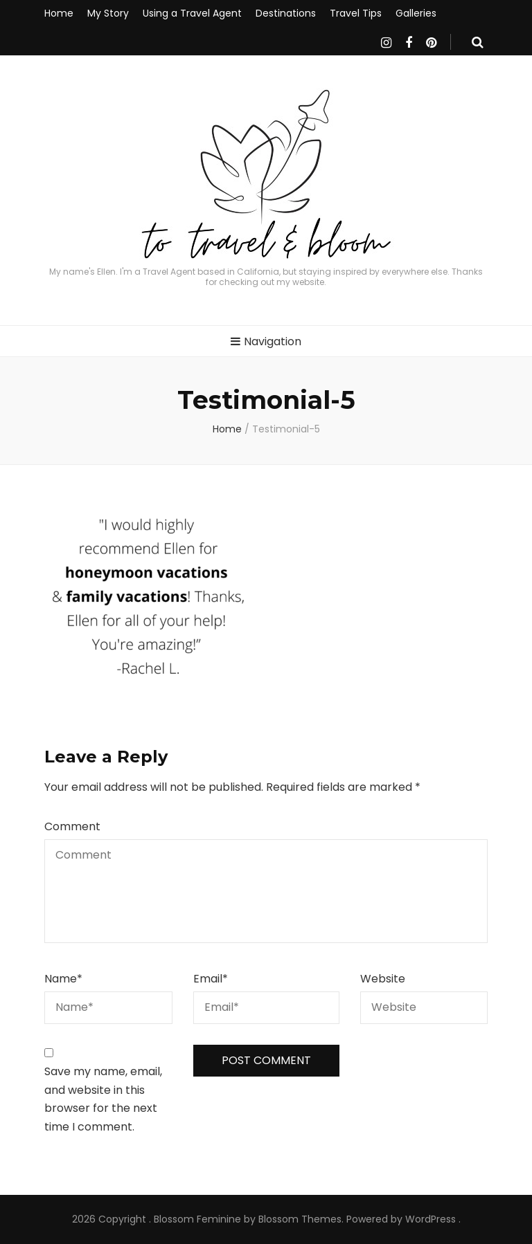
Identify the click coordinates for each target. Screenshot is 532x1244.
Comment (72, 826)
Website (382, 979)
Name (63, 979)
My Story (108, 13)
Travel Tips (356, 13)
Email (210, 979)
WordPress (430, 1219)
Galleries (416, 13)
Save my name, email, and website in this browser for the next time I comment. (103, 1099)
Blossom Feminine (197, 1219)
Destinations (286, 13)
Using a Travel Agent (192, 13)
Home (58, 13)
